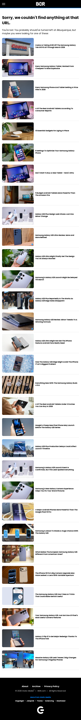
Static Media (28, 691)
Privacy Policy (51, 686)
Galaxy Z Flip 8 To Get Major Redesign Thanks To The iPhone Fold (56, 638)
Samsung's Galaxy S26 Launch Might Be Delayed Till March (56, 278)
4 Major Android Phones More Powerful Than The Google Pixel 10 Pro (56, 511)
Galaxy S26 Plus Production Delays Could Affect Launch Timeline (55, 447)
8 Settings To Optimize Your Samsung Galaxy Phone (54, 152)
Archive (36, 686)
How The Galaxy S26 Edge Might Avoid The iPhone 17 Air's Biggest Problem (56, 363)
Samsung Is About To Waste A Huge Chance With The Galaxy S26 (56, 532)
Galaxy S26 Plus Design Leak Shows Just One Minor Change (54, 215)
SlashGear (61, 701)
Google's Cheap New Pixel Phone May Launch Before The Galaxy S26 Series (54, 426)
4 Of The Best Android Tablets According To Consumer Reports (54, 110)
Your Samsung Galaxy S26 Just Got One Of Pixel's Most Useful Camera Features (56, 616)
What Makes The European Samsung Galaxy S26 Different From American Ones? (56, 553)
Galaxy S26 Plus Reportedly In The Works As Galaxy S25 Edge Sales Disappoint (54, 300)
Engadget (19, 701)
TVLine (40, 701)
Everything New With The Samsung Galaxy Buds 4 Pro (56, 384)
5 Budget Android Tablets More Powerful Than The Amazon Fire (55, 194)
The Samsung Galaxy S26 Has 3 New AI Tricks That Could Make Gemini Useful (55, 595)
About (25, 686)
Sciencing (49, 701)
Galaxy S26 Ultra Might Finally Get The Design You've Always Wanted (55, 257)
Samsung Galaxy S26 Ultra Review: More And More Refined (54, 236)
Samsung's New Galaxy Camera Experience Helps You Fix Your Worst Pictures (54, 490)
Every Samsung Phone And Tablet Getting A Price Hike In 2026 (56, 88)
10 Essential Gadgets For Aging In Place (52, 131)
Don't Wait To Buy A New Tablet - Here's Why (54, 173)
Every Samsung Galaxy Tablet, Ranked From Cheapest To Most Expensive (54, 67)
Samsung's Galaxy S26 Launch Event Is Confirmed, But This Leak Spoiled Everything (54, 469)
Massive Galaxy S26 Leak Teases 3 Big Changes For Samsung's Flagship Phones (55, 659)
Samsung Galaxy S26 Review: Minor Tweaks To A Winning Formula (56, 321)
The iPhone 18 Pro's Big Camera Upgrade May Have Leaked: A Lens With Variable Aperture (55, 574)
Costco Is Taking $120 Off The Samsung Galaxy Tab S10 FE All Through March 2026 (55, 46)
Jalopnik (30, 701)
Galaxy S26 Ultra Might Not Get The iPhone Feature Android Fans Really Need (53, 342)
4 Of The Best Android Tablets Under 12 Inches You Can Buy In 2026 (55, 405)
